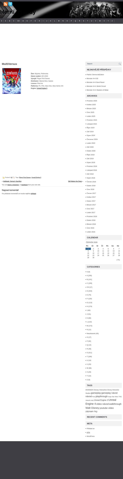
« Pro (118, 260)
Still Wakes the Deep (75, 181)
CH (18, 21)
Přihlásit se (91, 428)
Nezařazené (91, 333)
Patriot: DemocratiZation (95, 75)
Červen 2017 (91, 193)
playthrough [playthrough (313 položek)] (102, 396)
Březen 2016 (91, 224)
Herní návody (18, 12)
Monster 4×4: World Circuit (96, 86)
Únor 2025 (90, 112)
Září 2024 (90, 132)
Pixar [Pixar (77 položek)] (93, 396)
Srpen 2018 (91, 178)
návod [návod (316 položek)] (88, 396)
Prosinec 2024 (92, 120)
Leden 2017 (91, 212)
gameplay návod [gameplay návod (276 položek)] (109, 393)
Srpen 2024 (91, 135)
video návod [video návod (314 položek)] (102, 404)
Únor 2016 (90, 228)
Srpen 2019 (91, 162)
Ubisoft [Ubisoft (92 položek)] (87, 400)
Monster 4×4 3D (92, 78)
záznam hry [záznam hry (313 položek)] (91, 411)
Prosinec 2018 (92, 166)
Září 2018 (90, 174)
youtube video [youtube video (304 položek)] (107, 408)
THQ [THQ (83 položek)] (120, 396)
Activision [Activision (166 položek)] (89, 390)
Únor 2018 (90, 189)
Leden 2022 (91, 143)
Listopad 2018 (92, 170)
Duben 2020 (91, 151)
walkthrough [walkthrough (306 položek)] (115, 404)
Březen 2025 (91, 108)
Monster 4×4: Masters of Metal (97, 90)
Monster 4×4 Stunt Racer (96, 82)
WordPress (91, 436)
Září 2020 (90, 147)
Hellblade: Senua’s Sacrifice (12, 181)
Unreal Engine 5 (42, 88)
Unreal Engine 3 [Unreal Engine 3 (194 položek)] (101, 400)
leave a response (13, 185)
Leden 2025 (91, 116)
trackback (24, 185)
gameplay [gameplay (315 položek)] (96, 393)
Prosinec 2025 (92, 101)
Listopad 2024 (92, 124)
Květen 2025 (91, 104)
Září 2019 (90, 158)
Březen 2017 (91, 205)
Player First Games (25, 177)
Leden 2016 (91, 232)
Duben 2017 (91, 201)
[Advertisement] (61, 42)
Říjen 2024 (90, 128)
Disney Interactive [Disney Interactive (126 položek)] (100, 390)
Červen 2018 (91, 182)
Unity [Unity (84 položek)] (92, 400)
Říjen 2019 (90, 155)
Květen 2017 (91, 197)
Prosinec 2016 (92, 216)
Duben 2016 (91, 220)
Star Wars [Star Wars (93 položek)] (115, 396)
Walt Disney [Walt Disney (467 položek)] (92, 407)
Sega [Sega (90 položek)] (109, 396)
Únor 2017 (90, 209)
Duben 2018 (91, 186)
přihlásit (33, 193)
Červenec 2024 (92, 139)
